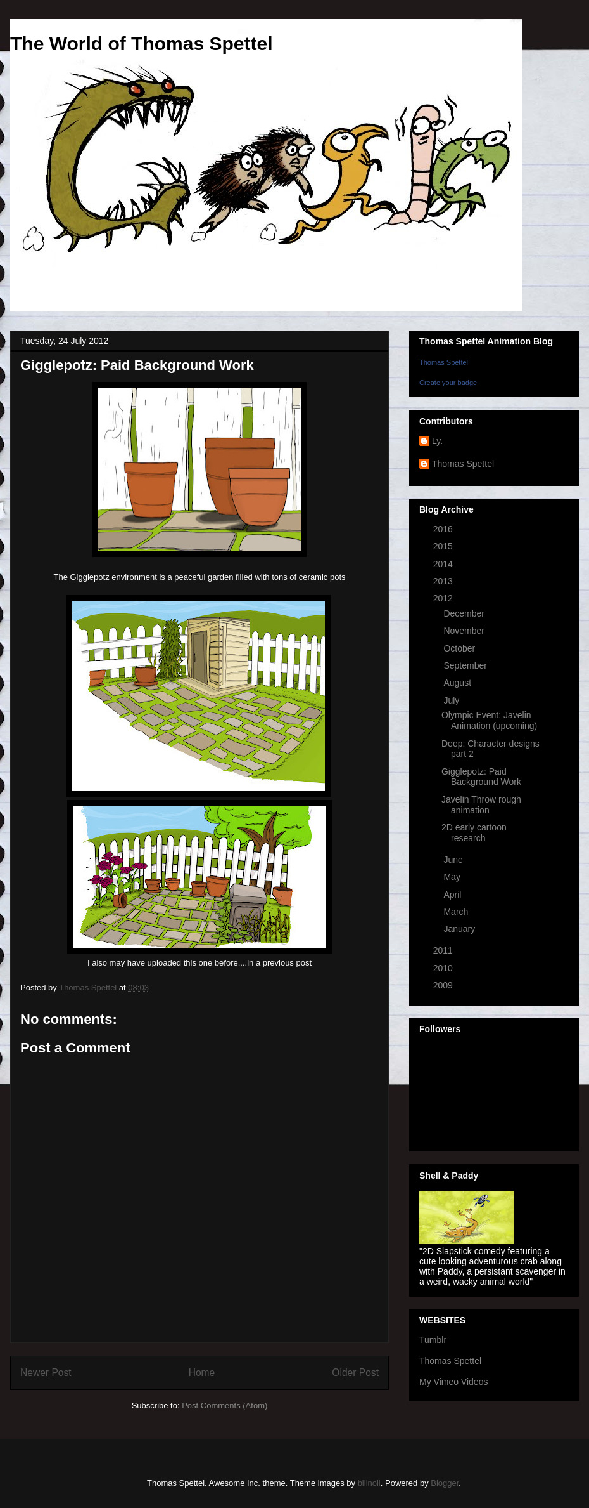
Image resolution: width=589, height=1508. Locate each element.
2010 (444, 968)
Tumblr (432, 1340)
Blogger (445, 1483)
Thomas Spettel (443, 362)
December (464, 613)
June (454, 860)
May (452, 877)
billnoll (369, 1483)
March (457, 912)
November (464, 631)
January (460, 929)
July (452, 700)
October (460, 648)
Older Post (355, 1372)
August (458, 683)
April (453, 894)
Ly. (437, 441)
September (466, 665)
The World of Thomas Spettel (141, 43)
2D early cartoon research (474, 832)
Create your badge (448, 382)
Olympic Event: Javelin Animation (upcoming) (489, 720)
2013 (444, 581)
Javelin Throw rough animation (481, 804)
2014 (444, 564)
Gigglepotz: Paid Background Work (481, 776)
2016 (444, 529)
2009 (444, 985)
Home (202, 1372)
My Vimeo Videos (453, 1382)
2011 (444, 950)
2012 (444, 598)
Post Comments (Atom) (224, 1405)
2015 (444, 546)
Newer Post (46, 1372)
